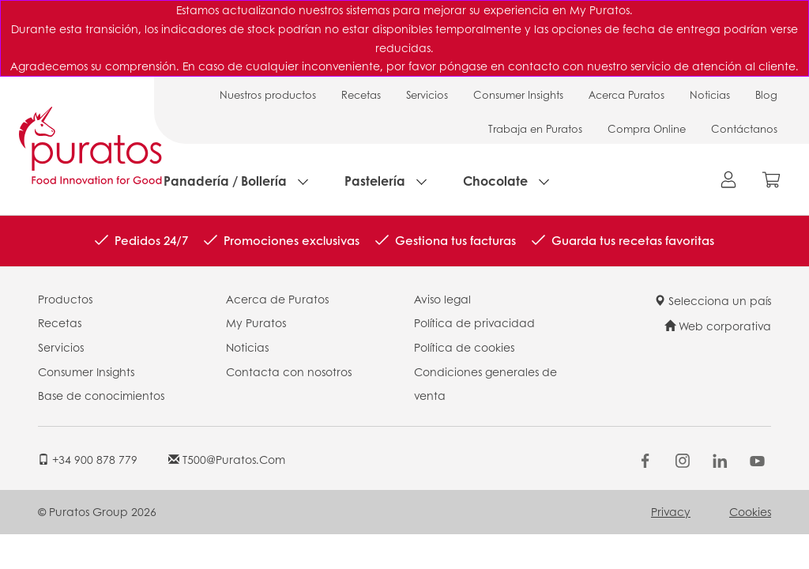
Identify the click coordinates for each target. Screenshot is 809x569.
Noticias (710, 94)
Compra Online (647, 128)
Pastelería (374, 180)
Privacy (670, 511)
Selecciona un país (712, 300)
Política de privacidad (474, 322)
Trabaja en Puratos (535, 128)
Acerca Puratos (626, 94)
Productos (65, 299)
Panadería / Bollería (225, 180)
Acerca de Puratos (277, 299)
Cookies (750, 511)
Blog (766, 94)
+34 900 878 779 (87, 459)
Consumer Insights (518, 94)
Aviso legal (442, 299)
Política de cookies (464, 347)
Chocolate (495, 180)
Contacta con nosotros (289, 371)
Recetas (361, 94)
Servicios (427, 94)
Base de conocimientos (101, 395)
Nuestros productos (268, 94)
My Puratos (256, 322)
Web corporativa (717, 325)
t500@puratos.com (226, 459)
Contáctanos (744, 128)
